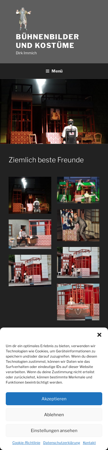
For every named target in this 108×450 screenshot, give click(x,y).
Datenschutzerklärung (61, 442)
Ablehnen (54, 414)
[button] (99, 335)
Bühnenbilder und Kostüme (47, 41)
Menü (54, 70)
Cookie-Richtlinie (26, 442)
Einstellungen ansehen (54, 430)
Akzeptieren (54, 398)
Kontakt (89, 442)
